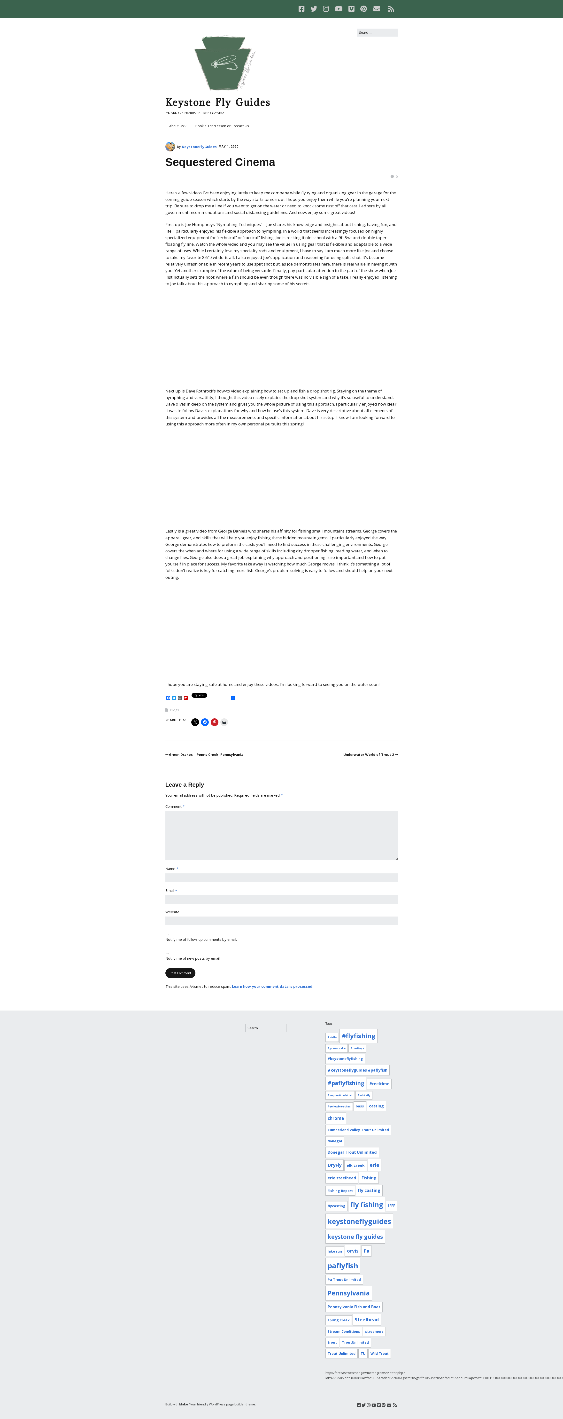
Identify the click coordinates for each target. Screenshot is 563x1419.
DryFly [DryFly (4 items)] (334, 1165)
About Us (176, 126)
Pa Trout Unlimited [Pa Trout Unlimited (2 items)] (344, 1279)
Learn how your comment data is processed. (272, 986)
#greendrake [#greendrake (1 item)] (337, 1048)
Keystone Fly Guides (217, 102)
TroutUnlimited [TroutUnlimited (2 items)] (355, 1342)
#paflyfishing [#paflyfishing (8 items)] (346, 1083)
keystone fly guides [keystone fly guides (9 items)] (355, 1236)
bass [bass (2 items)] (360, 1106)
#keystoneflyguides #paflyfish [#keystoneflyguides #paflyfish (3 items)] (357, 1070)
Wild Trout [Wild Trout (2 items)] (379, 1353)
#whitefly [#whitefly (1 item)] (364, 1095)
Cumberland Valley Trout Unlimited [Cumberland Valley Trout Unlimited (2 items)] (358, 1130)
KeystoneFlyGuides (199, 146)
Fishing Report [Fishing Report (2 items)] (340, 1190)
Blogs (174, 710)
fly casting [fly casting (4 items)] (369, 1190)
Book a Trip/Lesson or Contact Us (222, 126)
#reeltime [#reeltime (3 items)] (379, 1083)
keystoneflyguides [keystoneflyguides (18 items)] (359, 1221)
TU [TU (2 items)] (363, 1353)
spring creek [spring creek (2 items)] (339, 1320)
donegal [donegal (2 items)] (335, 1141)
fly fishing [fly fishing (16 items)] (366, 1204)
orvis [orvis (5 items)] (353, 1250)
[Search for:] (377, 33)
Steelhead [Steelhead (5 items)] (367, 1319)
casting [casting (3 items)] (376, 1106)
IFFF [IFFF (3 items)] (391, 1205)
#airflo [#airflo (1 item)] (332, 1037)
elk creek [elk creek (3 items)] (356, 1165)
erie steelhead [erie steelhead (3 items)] (342, 1178)
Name (171, 868)
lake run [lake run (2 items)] (335, 1251)
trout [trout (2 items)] (332, 1342)
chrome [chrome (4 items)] (336, 1118)
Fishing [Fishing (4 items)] (369, 1178)
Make (183, 1404)
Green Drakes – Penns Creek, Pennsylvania (206, 754)
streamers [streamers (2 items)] (374, 1331)
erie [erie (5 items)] (374, 1165)
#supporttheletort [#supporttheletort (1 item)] (340, 1095)
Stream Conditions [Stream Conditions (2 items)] (344, 1331)
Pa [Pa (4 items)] (366, 1251)
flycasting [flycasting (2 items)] (336, 1206)
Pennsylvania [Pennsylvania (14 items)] (349, 1292)
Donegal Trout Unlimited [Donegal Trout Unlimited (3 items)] (352, 1152)
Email (171, 890)
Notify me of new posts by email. (192, 958)
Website (172, 911)
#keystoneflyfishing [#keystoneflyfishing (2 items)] (345, 1058)
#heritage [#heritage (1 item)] (357, 1048)
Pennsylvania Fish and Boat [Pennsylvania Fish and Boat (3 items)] (354, 1306)
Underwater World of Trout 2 (368, 754)
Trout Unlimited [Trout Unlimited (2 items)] (341, 1353)
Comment (175, 806)
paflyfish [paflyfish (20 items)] (343, 1265)
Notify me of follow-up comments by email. (201, 939)
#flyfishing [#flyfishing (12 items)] (358, 1036)
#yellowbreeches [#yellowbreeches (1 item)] (339, 1106)
